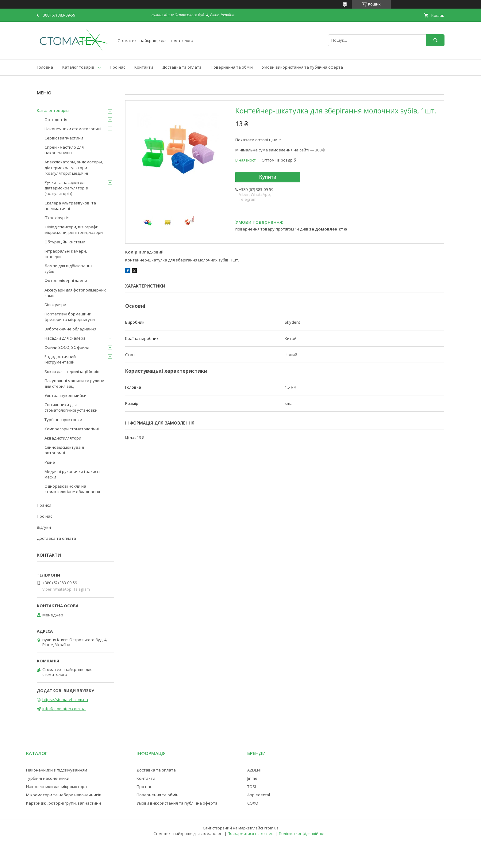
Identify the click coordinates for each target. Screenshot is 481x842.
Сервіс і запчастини (63, 138)
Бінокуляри (55, 304)
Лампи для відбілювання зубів (68, 268)
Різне (49, 462)
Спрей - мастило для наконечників (64, 149)
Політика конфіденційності (303, 833)
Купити (267, 177)
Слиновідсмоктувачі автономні (64, 449)
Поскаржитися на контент (251, 833)
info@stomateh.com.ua (64, 708)
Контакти (143, 67)
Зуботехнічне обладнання (70, 329)
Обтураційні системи (64, 242)
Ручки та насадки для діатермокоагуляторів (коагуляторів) (66, 188)
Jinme (252, 778)
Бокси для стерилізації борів (71, 371)
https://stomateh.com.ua (65, 699)
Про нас (117, 67)
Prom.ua (271, 828)
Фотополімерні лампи (65, 280)
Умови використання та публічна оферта (302, 67)
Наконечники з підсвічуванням (56, 770)
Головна (45, 67)
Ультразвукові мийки (65, 395)
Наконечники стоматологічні (72, 128)
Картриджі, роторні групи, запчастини (63, 803)
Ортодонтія (55, 119)
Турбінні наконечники (47, 778)
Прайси (44, 505)
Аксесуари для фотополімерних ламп (75, 292)
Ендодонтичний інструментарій (60, 359)
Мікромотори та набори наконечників (64, 795)
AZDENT (254, 770)
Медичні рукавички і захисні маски (72, 474)
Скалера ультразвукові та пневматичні (70, 205)
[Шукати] (435, 40)
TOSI (251, 786)
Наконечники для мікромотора (56, 786)
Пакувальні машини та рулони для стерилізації (74, 383)
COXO (252, 803)
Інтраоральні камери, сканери (65, 253)
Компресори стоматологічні (71, 429)
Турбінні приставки (63, 419)
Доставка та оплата (182, 67)
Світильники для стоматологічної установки (71, 407)
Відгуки (44, 527)
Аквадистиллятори (62, 438)
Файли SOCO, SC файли (66, 347)
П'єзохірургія (56, 217)
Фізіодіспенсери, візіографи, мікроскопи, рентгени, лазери (73, 229)
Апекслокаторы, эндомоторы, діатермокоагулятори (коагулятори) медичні (73, 167)
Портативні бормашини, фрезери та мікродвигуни (69, 316)
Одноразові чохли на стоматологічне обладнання (72, 488)
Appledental (258, 795)
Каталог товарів (78, 67)
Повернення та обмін (232, 67)
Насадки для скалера (65, 338)
